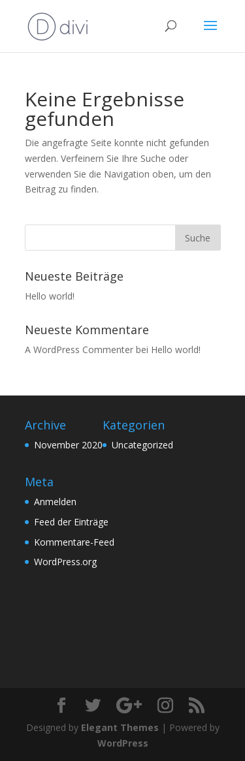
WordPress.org (65, 561)
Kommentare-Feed (74, 542)
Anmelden (55, 501)
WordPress (122, 743)
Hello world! (49, 296)
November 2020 (68, 445)
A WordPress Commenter (79, 349)
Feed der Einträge (71, 522)
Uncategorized (142, 445)
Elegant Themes (120, 727)
